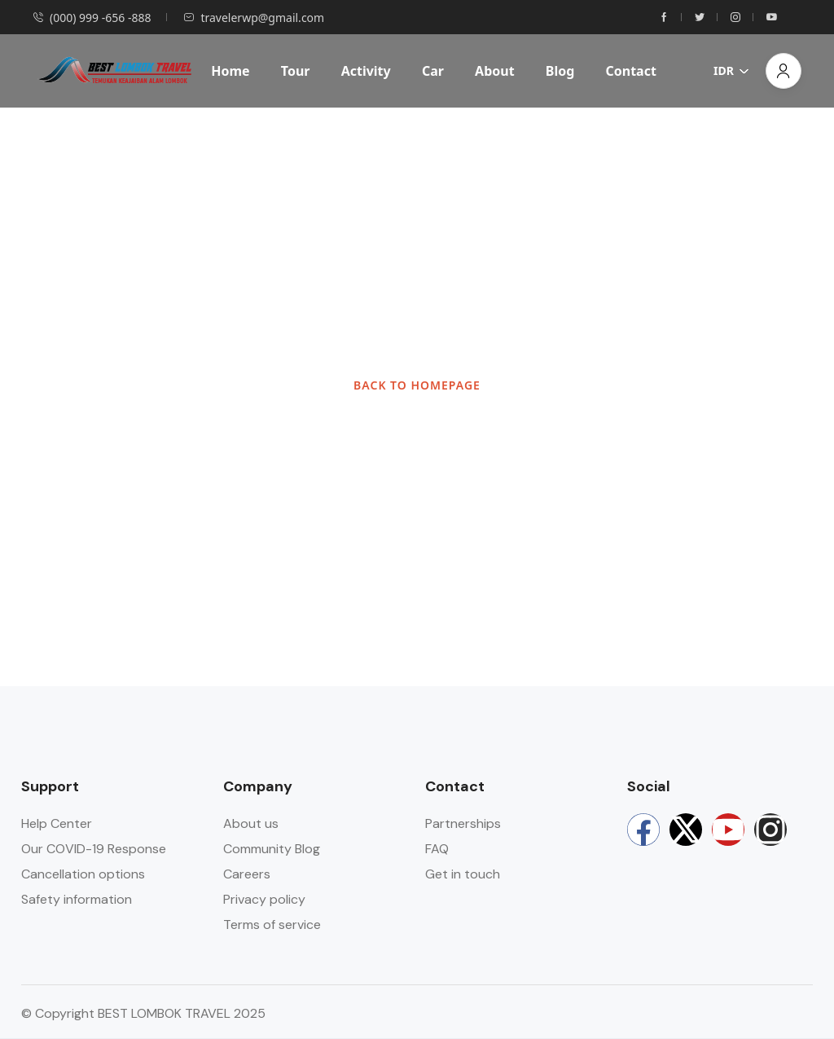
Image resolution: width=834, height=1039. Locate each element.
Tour (295, 71)
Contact (630, 71)
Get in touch (462, 874)
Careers (246, 874)
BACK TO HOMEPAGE (417, 385)
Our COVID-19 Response (93, 848)
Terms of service (272, 924)
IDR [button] (731, 70)
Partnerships (463, 823)
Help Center (56, 823)
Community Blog (271, 848)
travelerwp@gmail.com (253, 17)
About (495, 71)
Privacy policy (264, 899)
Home (230, 71)
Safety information (76, 899)
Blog (560, 71)
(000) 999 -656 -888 (92, 17)
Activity (366, 71)
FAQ (437, 848)
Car (433, 71)
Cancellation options (83, 874)
